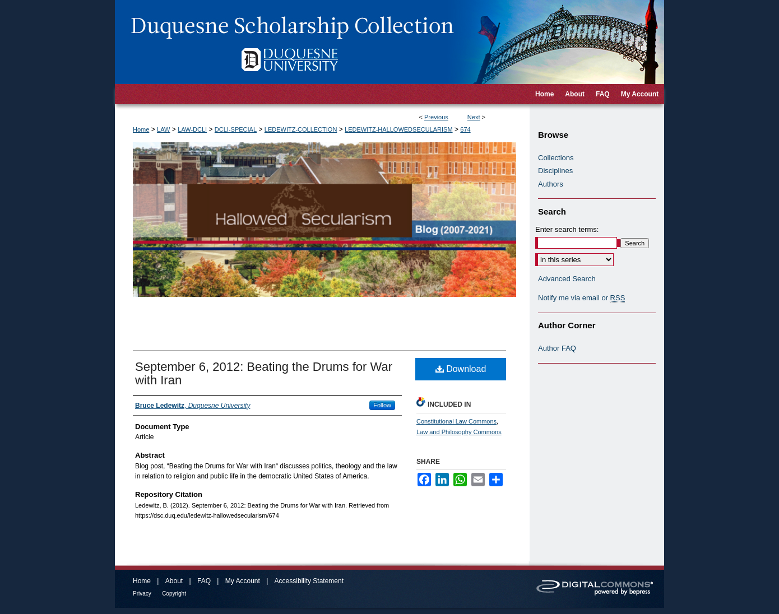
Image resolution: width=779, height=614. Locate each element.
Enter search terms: (567, 229)
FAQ (204, 581)
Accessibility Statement (309, 581)
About (174, 581)
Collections (556, 158)
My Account (242, 581)
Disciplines (555, 170)
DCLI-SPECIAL (236, 129)
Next (473, 117)
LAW (163, 129)
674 (465, 129)
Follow (382, 405)
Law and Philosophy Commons (459, 432)
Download (460, 369)
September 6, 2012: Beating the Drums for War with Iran (263, 373)
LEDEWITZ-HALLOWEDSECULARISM (399, 129)
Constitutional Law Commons (456, 421)
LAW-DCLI (192, 129)
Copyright (174, 593)
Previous (436, 117)
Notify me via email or (581, 298)
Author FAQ (557, 348)
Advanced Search (567, 279)
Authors (550, 184)
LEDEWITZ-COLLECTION (301, 129)
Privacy (142, 593)
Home (141, 129)
